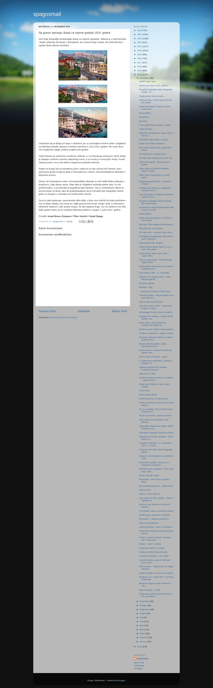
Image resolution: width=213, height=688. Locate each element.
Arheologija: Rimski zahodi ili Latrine (155, 312)
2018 (139, 58)
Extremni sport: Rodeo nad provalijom (156, 329)
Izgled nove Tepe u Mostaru (151, 143)
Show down (144, 390)
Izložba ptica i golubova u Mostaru (154, 515)
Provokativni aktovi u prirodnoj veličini (156, 511)
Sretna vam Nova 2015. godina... (154, 85)
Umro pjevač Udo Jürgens (151, 243)
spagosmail (47, 14)
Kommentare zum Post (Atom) (64, 317)
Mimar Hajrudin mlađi (149, 475)
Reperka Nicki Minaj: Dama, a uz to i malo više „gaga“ (155, 248)
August (143, 613)
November (145, 601)
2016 (139, 66)
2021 (139, 46)
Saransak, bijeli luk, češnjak (151, 548)
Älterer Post (119, 311)
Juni (142, 621)
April (142, 629)
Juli (141, 617)
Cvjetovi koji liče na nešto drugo (153, 398)
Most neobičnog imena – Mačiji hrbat (156, 486)
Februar (143, 637)
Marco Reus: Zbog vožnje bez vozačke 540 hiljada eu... (152, 324)
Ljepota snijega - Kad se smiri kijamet (156, 573)
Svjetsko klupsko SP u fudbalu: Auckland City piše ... (153, 368)
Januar (143, 641)
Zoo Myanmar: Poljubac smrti (152, 154)
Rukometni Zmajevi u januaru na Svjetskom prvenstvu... (154, 463)
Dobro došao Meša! (148, 395)
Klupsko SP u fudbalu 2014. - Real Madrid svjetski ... (155, 278)
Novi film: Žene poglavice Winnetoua (156, 224)
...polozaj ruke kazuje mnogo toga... (155, 291)
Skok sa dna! (145, 490)
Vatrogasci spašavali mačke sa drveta (156, 432)
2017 (139, 62)
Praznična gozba (147, 283)
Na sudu (143, 121)
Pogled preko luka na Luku (151, 96)
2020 (139, 50)
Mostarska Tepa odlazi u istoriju (153, 139)
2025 (139, 30)
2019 (139, 54)
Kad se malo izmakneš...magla (153, 357)
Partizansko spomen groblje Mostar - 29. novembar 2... (156, 595)
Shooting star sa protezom (151, 228)
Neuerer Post (47, 311)
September (145, 609)
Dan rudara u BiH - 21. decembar (154, 273)
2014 (139, 74)
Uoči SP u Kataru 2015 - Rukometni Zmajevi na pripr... (155, 307)
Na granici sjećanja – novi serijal (154, 556)
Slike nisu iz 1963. (147, 374)
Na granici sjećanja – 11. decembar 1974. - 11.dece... (155, 444)
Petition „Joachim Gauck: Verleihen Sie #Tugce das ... (155, 538)
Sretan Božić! (145, 214)
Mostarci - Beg (145, 287)
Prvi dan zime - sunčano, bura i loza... (156, 232)
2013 (139, 646)
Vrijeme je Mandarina (149, 523)
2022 (139, 42)
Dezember (145, 78)
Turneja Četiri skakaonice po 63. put (155, 158)
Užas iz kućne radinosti (149, 494)
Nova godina (145, 113)
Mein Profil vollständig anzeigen (139, 665)
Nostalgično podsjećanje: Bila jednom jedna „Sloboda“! (156, 237)
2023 (139, 38)
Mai (142, 625)
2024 (139, 34)
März (142, 633)
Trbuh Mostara (145, 129)
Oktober (144, 605)
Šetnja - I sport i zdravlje (150, 544)
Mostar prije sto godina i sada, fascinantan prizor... (153, 345)
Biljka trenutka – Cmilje (149, 590)
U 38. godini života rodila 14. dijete (155, 125)
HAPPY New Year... (148, 81)
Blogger (121, 680)
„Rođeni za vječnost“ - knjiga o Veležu (156, 333)
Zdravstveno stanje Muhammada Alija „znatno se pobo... (156, 208)
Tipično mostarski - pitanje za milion (155, 415)
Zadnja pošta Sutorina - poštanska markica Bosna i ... (155, 189)
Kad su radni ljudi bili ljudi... (151, 302)
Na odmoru (144, 117)
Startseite (84, 311)
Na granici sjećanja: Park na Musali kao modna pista (155, 202)
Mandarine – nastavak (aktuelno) (154, 519)
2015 (139, 70)
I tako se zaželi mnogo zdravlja (153, 552)
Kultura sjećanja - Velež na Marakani (156, 527)
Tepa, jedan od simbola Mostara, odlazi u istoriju (154, 169)
